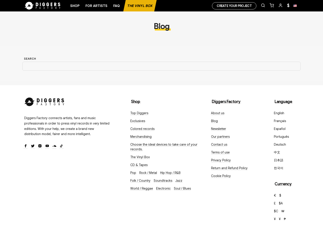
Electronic (163, 188)
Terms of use (220, 152)
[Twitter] (32, 146)
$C (276, 211)
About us (217, 113)
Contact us (219, 144)
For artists (96, 6)
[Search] (161, 66)
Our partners (220, 137)
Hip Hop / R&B (170, 173)
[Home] (42, 6)
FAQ (116, 6)
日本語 (278, 160)
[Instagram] (40, 146)
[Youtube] (47, 146)
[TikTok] (61, 146)
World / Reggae (141, 188)
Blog (214, 121)
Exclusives (137, 121)
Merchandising (141, 137)
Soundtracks (163, 181)
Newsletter (218, 129)
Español (280, 129)
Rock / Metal (148, 173)
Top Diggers (139, 113)
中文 (277, 152)
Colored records (142, 129)
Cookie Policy (221, 176)
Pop (133, 173)
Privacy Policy (221, 160)
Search (30, 58)
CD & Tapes (139, 165)
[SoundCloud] (54, 146)
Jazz (178, 181)
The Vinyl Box (140, 6)
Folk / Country (140, 181)
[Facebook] (25, 146)
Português (281, 137)
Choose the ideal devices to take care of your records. (163, 146)
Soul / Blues (182, 188)
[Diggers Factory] (44, 101)
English (279, 113)
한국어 (278, 168)
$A (281, 203)
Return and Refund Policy (229, 168)
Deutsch (280, 144)
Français (280, 121)
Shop (75, 6)
